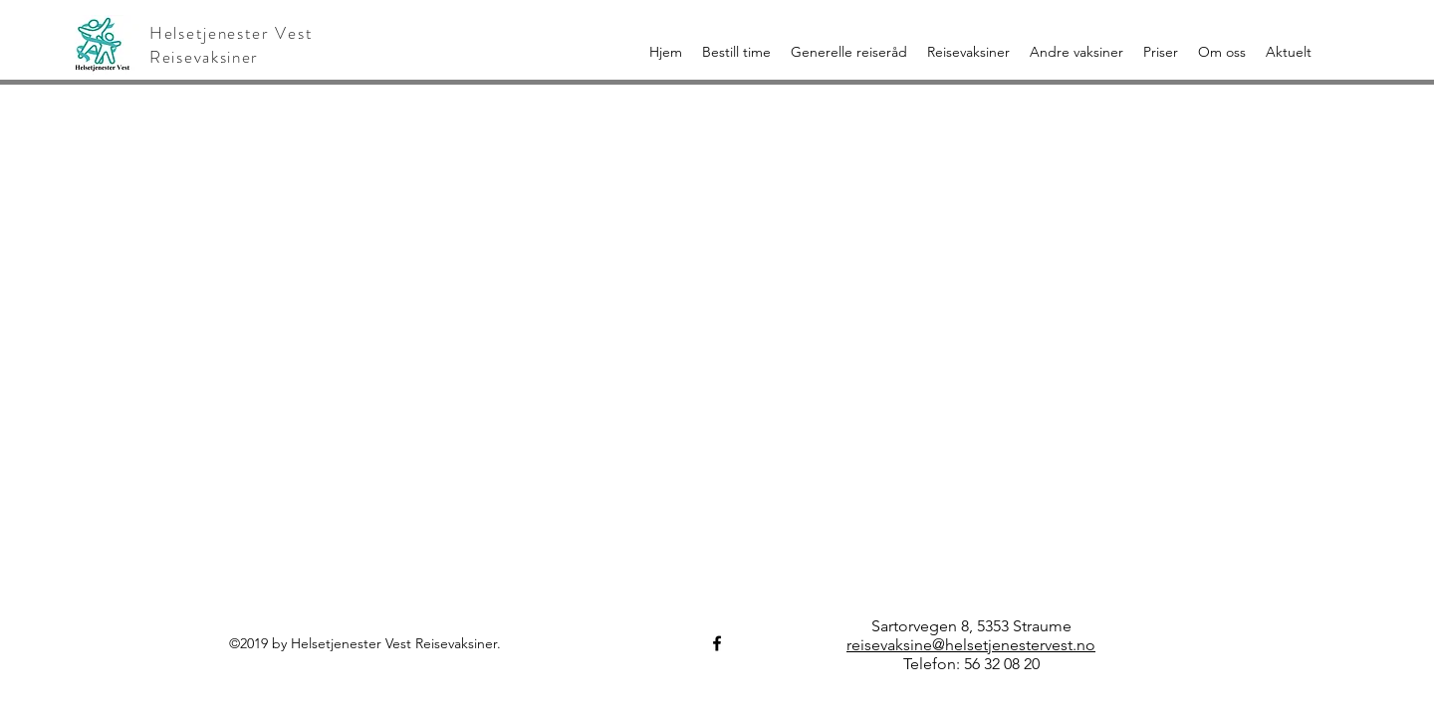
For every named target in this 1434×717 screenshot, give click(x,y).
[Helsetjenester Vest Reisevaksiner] (717, 643)
